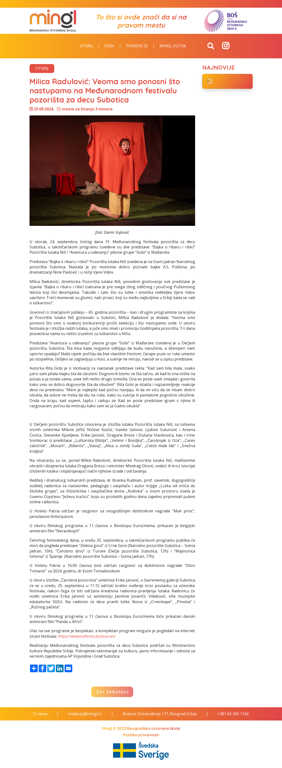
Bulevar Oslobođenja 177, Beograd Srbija (160, 713)
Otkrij (86, 46)
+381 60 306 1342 (233, 713)
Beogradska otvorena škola (153, 728)
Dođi (109, 46)
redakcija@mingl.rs (85, 713)
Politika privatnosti (141, 734)
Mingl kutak (173, 46)
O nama (40, 713)
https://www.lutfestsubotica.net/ (87, 636)
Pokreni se (137, 46)
